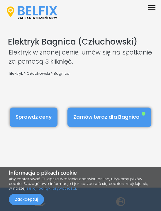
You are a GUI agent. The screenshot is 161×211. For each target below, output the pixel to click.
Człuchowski (38, 73)
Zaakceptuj (26, 199)
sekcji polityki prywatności (51, 188)
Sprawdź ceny (34, 116)
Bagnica (62, 73)
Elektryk (16, 73)
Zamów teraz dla (109, 116)
